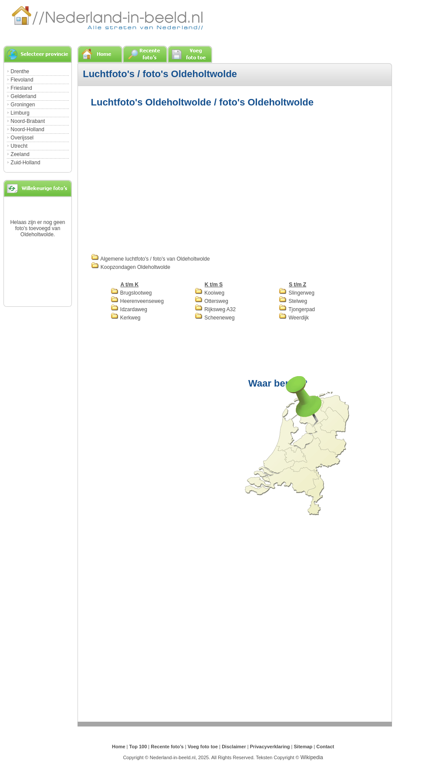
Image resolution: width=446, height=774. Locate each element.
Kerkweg (126, 318)
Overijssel (22, 138)
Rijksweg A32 (215, 309)
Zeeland (19, 154)
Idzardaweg (129, 309)
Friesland (21, 88)
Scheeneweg (215, 318)
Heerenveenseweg (137, 301)
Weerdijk (294, 318)
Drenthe (19, 71)
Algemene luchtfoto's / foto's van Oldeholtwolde (150, 259)
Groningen (22, 105)
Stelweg (293, 301)
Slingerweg (296, 293)
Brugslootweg (131, 293)
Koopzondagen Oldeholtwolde (130, 267)
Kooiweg (209, 293)
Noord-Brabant (27, 121)
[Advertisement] (164, 179)
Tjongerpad (297, 309)
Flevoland (21, 80)
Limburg (19, 113)
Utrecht (18, 146)
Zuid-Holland (25, 163)
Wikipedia (312, 757)
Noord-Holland (27, 129)
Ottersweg (211, 301)
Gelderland (23, 96)
